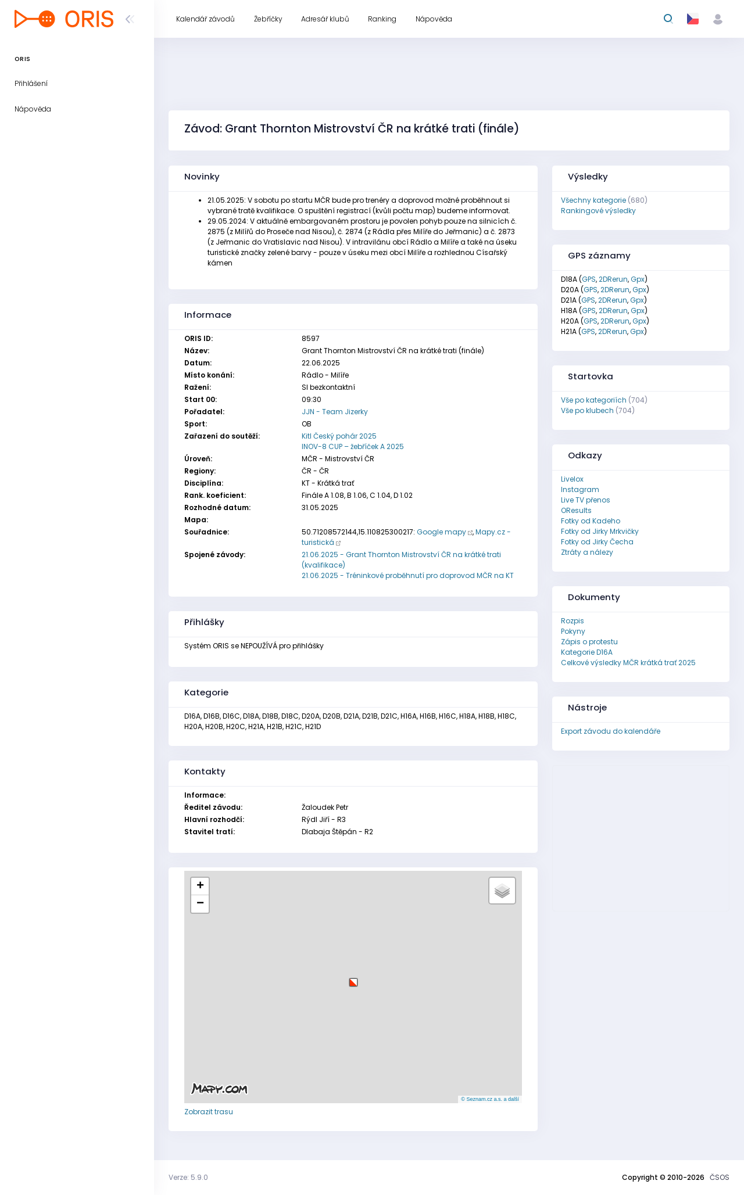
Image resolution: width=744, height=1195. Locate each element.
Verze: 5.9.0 (188, 1177)
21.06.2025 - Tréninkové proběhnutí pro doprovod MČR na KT (408, 575)
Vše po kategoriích (594, 400)
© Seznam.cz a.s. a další (490, 1099)
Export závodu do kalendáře (610, 731)
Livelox (572, 479)
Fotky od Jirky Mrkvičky (600, 531)
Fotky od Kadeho (590, 521)
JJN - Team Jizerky (335, 412)
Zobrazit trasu (208, 1112)
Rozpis (572, 621)
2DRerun (613, 279)
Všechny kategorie (593, 200)
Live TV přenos (585, 500)
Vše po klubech (587, 410)
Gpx (638, 279)
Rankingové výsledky (598, 211)
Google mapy (441, 532)
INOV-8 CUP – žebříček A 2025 (353, 446)
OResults (576, 510)
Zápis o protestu (589, 642)
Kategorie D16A (587, 652)
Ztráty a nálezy (587, 552)
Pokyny (573, 631)
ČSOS (719, 1177)
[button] (353, 978)
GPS (589, 279)
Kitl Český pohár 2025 (339, 436)
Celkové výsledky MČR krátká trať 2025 (628, 663)
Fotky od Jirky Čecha (597, 542)
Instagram (580, 489)
